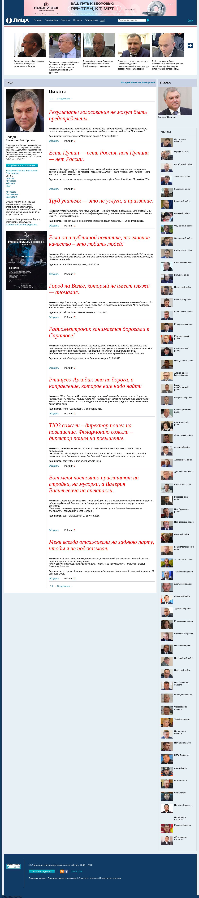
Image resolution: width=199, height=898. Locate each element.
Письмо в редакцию (42, 871)
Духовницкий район (183, 435)
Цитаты (9, 175)
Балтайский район (182, 484)
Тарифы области (182, 719)
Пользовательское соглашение (62, 878)
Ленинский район (182, 177)
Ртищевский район (183, 324)
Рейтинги (65, 20)
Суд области (180, 793)
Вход (190, 20)
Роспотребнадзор (182, 825)
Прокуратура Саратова (180, 818)
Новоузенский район (184, 361)
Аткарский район (182, 447)
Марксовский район (183, 621)
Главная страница (37, 878)
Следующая (63, 98)
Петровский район (182, 287)
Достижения (12, 194)
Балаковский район (183, 250)
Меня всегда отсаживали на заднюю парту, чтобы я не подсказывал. (101, 545)
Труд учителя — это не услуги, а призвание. (101, 201)
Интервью (11, 181)
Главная (38, 20)
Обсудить (54, 141)
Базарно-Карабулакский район (181, 387)
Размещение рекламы (110, 878)
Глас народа (51, 20)
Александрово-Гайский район (181, 374)
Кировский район (182, 201)
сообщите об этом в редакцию (21, 224)
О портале (83, 878)
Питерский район (182, 670)
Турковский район (182, 608)
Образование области (180, 708)
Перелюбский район (183, 658)
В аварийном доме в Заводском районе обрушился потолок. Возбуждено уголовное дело (98, 63)
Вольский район (181, 275)
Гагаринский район (183, 397)
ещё (102, 20)
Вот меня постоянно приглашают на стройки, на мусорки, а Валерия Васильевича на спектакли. (94, 484)
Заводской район (182, 189)
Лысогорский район (183, 559)
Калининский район (183, 312)
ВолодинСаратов (167, 117)
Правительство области (181, 683)
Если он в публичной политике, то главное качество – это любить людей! (99, 240)
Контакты (94, 878)
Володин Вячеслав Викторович (138, 82)
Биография (11, 197)
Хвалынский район (183, 584)
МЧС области (180, 768)
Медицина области (183, 695)
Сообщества (91, 20)
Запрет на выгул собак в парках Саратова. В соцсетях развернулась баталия (29, 63)
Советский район (182, 596)
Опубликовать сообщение (21, 165)
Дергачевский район (183, 472)
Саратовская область (180, 140)
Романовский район (183, 633)
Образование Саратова (180, 838)
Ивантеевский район (184, 522)
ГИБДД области (181, 755)
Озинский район (181, 534)
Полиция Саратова (183, 805)
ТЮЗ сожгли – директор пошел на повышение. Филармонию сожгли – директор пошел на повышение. (91, 431)
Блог (8, 186)
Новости (77, 20)
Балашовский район (183, 263)
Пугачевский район (183, 646)
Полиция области (182, 743)
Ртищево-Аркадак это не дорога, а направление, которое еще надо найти (95, 382)
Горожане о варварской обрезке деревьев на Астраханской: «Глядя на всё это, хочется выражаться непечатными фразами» (64, 67)
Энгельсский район (183, 238)
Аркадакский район (183, 460)
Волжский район (182, 213)
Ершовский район (182, 299)
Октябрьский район (183, 164)
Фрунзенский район (183, 226)
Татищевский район (183, 572)
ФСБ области (180, 780)
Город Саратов (181, 151)
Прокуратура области (180, 732)
